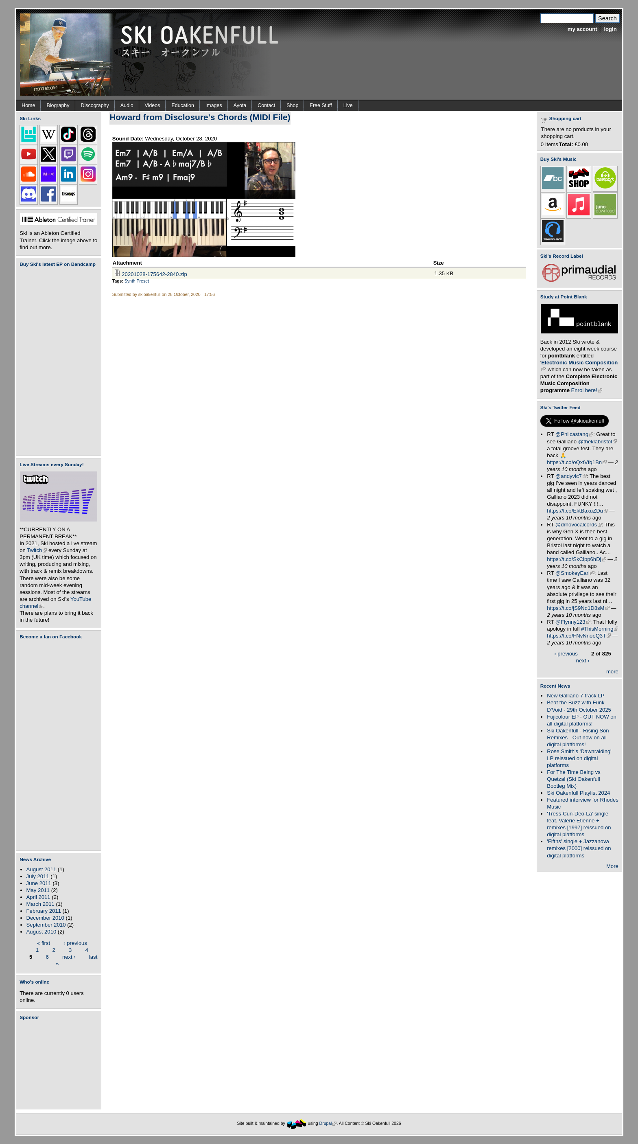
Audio (126, 105)
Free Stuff (321, 105)
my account (582, 29)
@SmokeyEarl (574, 573)
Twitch (37, 550)
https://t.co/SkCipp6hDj (576, 559)
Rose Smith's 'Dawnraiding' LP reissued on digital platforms (579, 758)
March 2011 (40, 904)
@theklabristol (597, 441)
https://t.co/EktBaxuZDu (577, 511)
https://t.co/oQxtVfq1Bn (577, 462)
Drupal (328, 1123)
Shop (292, 105)
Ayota (240, 105)
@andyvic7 (571, 476)
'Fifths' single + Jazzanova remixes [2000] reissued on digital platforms (579, 848)
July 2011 (37, 876)
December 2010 (45, 918)
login (610, 29)
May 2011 (38, 890)
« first (43, 943)
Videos (152, 105)
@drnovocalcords (578, 525)
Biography (57, 105)
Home (28, 105)
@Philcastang (574, 434)
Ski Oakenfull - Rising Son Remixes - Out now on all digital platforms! (578, 737)
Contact (266, 105)
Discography (95, 105)
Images (213, 105)
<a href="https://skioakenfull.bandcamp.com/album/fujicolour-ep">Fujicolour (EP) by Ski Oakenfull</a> (56, 361)
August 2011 (41, 869)
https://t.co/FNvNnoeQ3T (579, 636)
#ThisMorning (599, 629)
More (612, 866)
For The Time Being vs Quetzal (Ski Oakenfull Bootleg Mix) (574, 779)
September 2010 (46, 925)
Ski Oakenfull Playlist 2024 (578, 793)
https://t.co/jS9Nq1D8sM (578, 608)
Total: (566, 144)
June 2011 (38, 883)
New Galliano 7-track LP (575, 696)
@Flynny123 (572, 622)
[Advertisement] (60, 1064)
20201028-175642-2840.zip (154, 274)
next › (69, 956)
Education (182, 105)
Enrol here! (586, 390)
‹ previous (75, 943)
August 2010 (41, 932)
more (612, 671)
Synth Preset (137, 281)
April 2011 (38, 897)
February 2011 (43, 911)
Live (348, 105)
